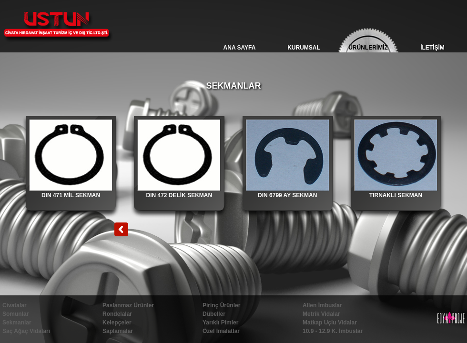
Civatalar (14, 305)
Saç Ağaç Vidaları (26, 331)
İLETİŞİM (432, 47)
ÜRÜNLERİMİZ (368, 47)
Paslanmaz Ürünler (128, 305)
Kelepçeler (117, 322)
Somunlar (15, 314)
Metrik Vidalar (321, 314)
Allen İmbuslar (322, 305)
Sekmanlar (16, 322)
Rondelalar (117, 314)
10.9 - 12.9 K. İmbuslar (333, 331)
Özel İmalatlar (221, 331)
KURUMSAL (303, 47)
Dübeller (214, 314)
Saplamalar (117, 331)
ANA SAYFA (239, 47)
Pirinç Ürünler (221, 305)
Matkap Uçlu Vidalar (330, 322)
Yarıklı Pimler (220, 322)
